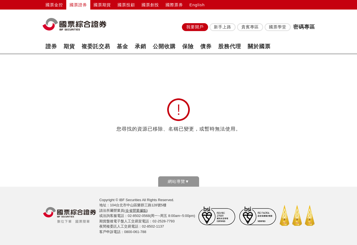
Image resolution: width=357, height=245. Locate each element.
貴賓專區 (250, 27)
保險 (188, 46)
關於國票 (259, 46)
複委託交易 (96, 46)
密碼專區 (304, 27)
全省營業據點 (136, 210)
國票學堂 (277, 27)
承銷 (140, 46)
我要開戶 (195, 27)
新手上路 (222, 27)
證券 (51, 46)
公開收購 (164, 46)
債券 (206, 46)
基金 (122, 46)
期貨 (69, 46)
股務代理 (229, 46)
